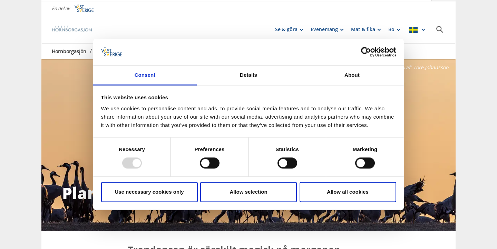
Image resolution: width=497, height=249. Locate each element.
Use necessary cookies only (149, 192)
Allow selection (248, 192)
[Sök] (439, 28)
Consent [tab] (145, 75)
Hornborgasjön (69, 50)
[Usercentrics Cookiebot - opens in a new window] (366, 52)
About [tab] (352, 75)
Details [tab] (248, 75)
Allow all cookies (348, 192)
